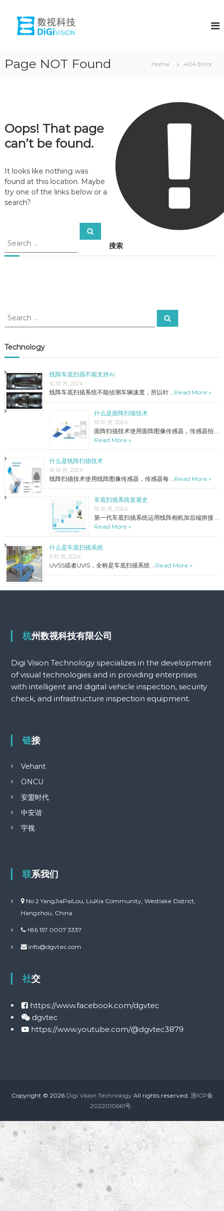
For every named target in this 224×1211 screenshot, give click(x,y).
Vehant (33, 766)
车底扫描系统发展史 (121, 499)
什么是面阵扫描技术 (121, 413)
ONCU (32, 781)
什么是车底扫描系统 (76, 547)
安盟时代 (35, 797)
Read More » (193, 392)
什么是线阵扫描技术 (76, 461)
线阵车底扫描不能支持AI (82, 374)
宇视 (28, 828)
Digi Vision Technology (99, 1095)
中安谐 (31, 812)
